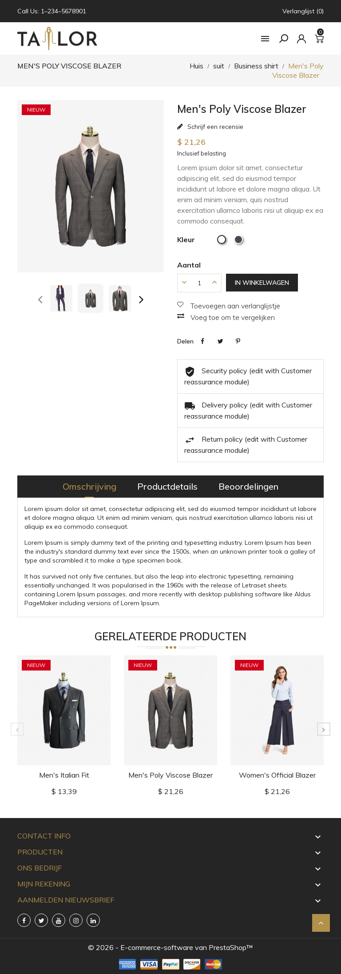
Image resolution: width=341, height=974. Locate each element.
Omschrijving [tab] (89, 486)
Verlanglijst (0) (303, 11)
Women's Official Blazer (277, 774)
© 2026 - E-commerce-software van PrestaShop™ (170, 947)
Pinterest (238, 341)
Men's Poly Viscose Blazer (170, 774)
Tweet (220, 341)
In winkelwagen (262, 283)
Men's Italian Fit (64, 774)
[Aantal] (199, 283)
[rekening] (301, 38)
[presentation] (40, 298)
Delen (202, 341)
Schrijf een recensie (214, 127)
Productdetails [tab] (167, 486)
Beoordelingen (248, 486)
